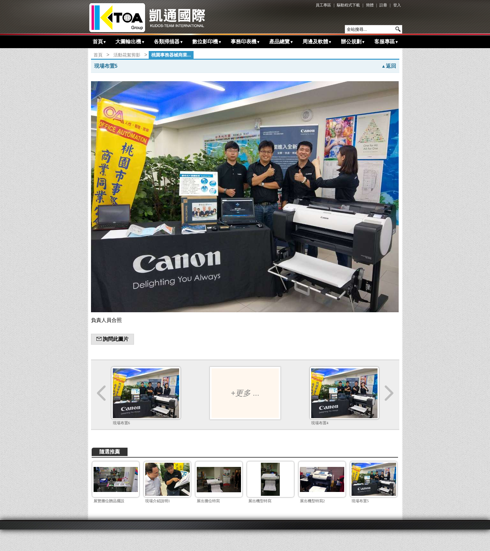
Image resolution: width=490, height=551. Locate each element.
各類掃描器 (168, 41)
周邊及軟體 (317, 41)
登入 (397, 5)
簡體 (370, 5)
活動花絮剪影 (126, 54)
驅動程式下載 (348, 5)
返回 (388, 66)
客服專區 (386, 41)
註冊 (383, 5)
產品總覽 (281, 41)
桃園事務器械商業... (171, 54)
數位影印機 (207, 41)
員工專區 (323, 5)
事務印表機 (245, 41)
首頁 (100, 41)
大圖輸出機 (130, 41)
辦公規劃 (353, 41)
